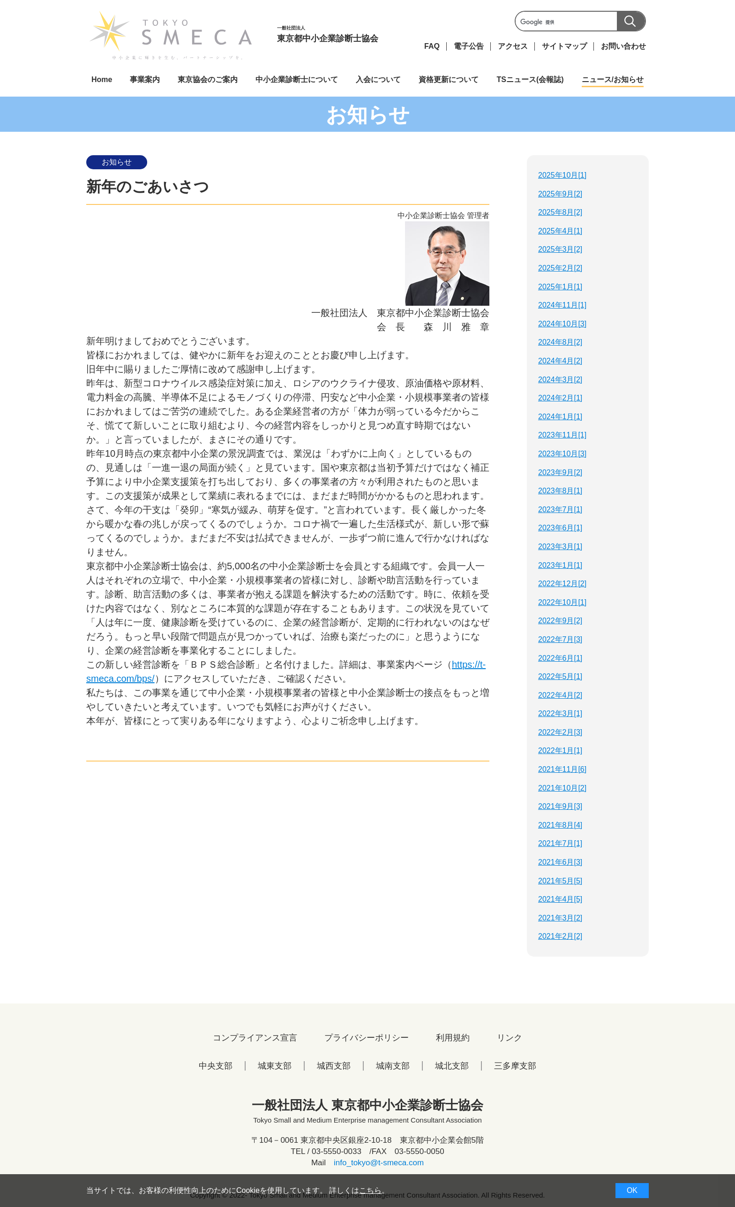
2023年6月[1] (560, 528)
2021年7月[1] (560, 843)
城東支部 (275, 1066)
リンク (509, 1037)
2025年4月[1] (560, 231)
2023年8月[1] (560, 491)
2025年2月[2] (560, 268)
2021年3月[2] (560, 918)
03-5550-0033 (336, 1151)
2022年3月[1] (560, 713)
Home (101, 79)
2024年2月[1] (560, 398)
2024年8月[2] (560, 342)
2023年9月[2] (560, 472)
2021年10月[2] (562, 788)
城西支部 (334, 1066)
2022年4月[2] (560, 695)
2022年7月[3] (560, 639)
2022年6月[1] (560, 658)
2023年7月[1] (560, 509)
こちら (370, 1190)
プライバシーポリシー (366, 1037)
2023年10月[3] (562, 454)
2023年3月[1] (560, 547)
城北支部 (452, 1066)
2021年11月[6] (562, 769)
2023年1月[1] (560, 565)
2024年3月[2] (560, 380)
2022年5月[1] (560, 676)
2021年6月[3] (560, 862)
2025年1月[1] (560, 287)
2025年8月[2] (560, 212)
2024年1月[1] (560, 417)
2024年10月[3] (562, 324)
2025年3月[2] (560, 249)
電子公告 (469, 46)
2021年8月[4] (560, 825)
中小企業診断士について (296, 79)
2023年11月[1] (562, 435)
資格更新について (449, 79)
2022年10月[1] (562, 602)
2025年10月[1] (562, 175)
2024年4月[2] (560, 361)
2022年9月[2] (560, 621)
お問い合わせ (623, 46)
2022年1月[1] (560, 750)
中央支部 (215, 1066)
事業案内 (145, 79)
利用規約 (453, 1037)
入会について (378, 79)
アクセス (513, 46)
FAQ (432, 46)
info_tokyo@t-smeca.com (379, 1162)
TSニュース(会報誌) (529, 79)
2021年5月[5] (560, 881)
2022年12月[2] (562, 584)
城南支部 (393, 1066)
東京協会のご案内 (208, 79)
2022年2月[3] (560, 732)
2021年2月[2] (560, 936)
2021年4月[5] (560, 899)
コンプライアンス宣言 (255, 1037)
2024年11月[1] (562, 305)
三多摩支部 (515, 1066)
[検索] (579, 22)
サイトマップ (564, 46)
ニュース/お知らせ (613, 79)
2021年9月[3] (560, 806)
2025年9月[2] (560, 194)
